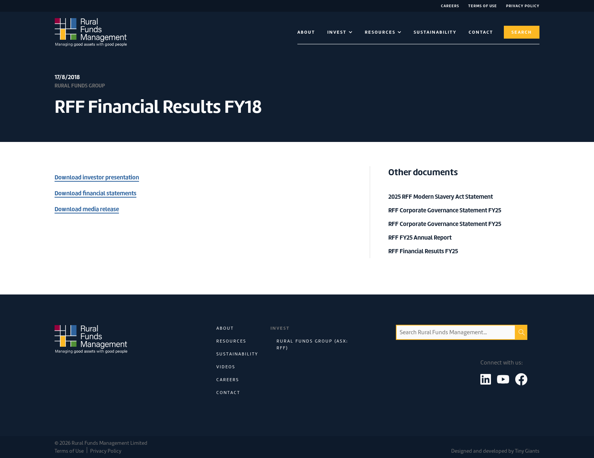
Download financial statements (95, 193)
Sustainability (435, 32)
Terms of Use (482, 5)
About (306, 32)
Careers (450, 5)
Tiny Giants (527, 451)
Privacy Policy (522, 5)
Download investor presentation (97, 177)
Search (521, 32)
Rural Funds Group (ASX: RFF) (312, 344)
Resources (231, 341)
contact (481, 32)
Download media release (87, 209)
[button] (340, 32)
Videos (225, 367)
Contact (228, 392)
